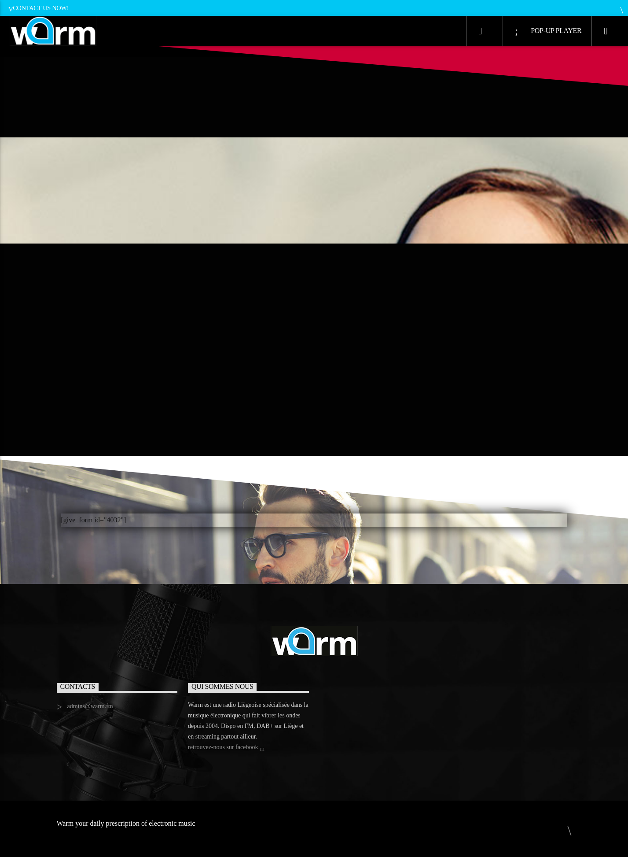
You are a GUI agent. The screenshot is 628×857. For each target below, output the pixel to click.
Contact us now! (38, 7)
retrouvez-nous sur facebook (226, 748)
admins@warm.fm (90, 706)
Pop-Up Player (548, 31)
